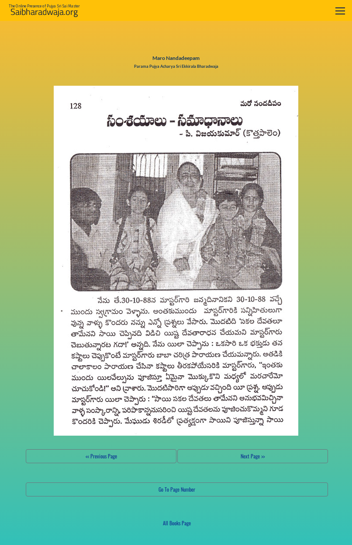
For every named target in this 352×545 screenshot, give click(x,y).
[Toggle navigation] (340, 10)
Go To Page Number (177, 489)
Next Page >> (253, 456)
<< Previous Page (101, 456)
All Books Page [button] (177, 523)
